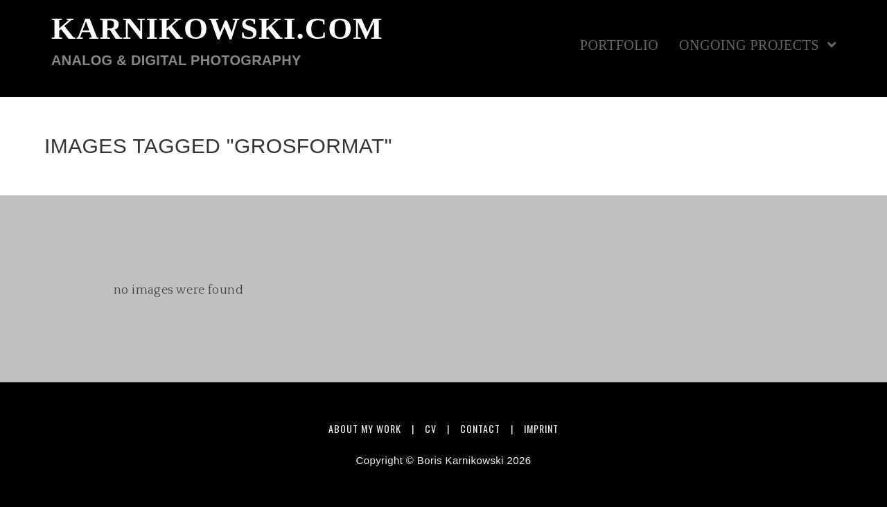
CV (431, 428)
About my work (364, 428)
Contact (480, 428)
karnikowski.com (217, 40)
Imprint (541, 428)
